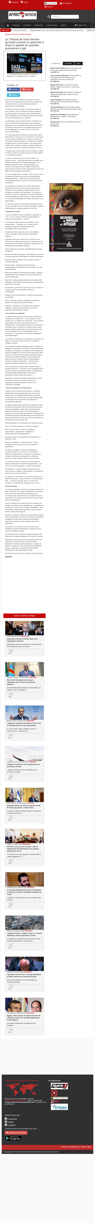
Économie (68, 63)
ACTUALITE (50, 3)
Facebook (14, 2)
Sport (78, 63)
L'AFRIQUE (16, 25)
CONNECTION (81, 25)
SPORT (48, 7)
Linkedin (10, 1125)
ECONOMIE (66, 3)
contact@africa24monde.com (16, 1100)
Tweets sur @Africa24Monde (58, 244)
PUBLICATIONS (52, 25)
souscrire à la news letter (16, 1133)
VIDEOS (63, 25)
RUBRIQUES (38, 25)
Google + (27, 89)
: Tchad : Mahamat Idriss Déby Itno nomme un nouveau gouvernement (57, 30)
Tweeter (13, 95)
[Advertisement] (33, 564)
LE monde (27, 25)
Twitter (24, 2)
